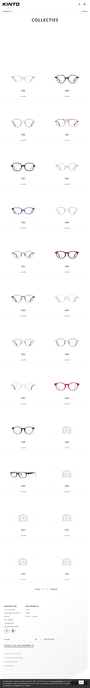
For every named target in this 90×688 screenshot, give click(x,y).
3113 (67, 573)
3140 (67, 398)
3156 (67, 90)
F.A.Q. (28, 610)
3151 (67, 134)
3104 (67, 486)
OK (81, 682)
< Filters (84, 11)
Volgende (53, 589)
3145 (23, 310)
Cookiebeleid (9, 666)
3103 (23, 486)
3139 (23, 442)
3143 (23, 354)
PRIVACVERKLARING (11, 662)
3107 (23, 530)
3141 (23, 398)
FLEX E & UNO (32, 616)
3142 (67, 354)
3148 (67, 222)
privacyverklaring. (57, 681)
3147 (23, 266)
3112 (23, 573)
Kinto (11, 4)
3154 (67, 178)
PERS (28, 613)
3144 (67, 310)
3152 (23, 134)
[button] (38, 639)
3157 (23, 178)
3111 (67, 530)
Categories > (7, 11)
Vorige (37, 589)
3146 (67, 266)
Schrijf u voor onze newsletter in (19, 645)
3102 (67, 442)
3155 (23, 90)
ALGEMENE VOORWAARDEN (13, 658)
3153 (23, 222)
